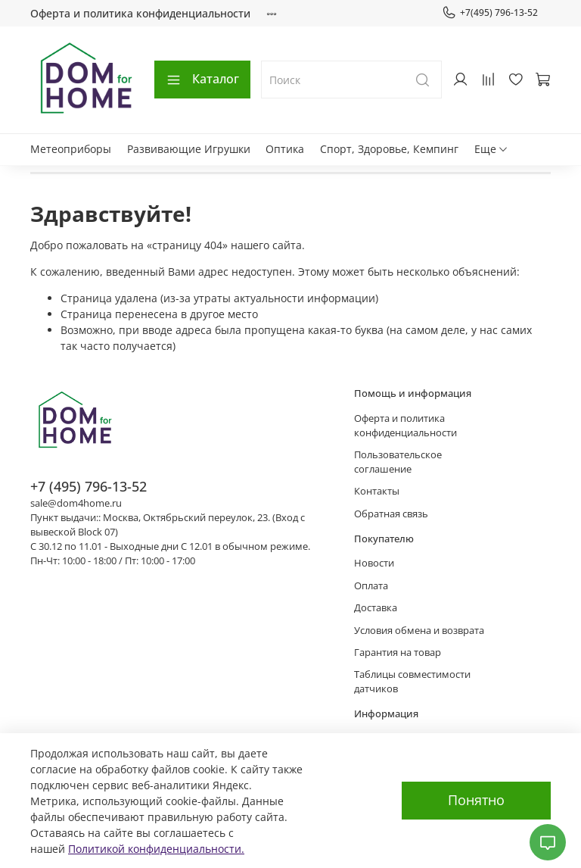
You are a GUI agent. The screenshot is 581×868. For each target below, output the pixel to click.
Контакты (376, 491)
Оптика (285, 149)
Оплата (371, 585)
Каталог (202, 78)
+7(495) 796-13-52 (490, 13)
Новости (374, 563)
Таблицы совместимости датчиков (412, 681)
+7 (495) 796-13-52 (88, 486)
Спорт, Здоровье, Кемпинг (389, 149)
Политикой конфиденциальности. (156, 848)
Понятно (476, 800)
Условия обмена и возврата (419, 630)
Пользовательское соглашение (398, 462)
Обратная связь (391, 513)
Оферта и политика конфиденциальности (140, 13)
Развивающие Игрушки (188, 149)
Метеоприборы (70, 149)
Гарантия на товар (397, 652)
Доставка (375, 607)
